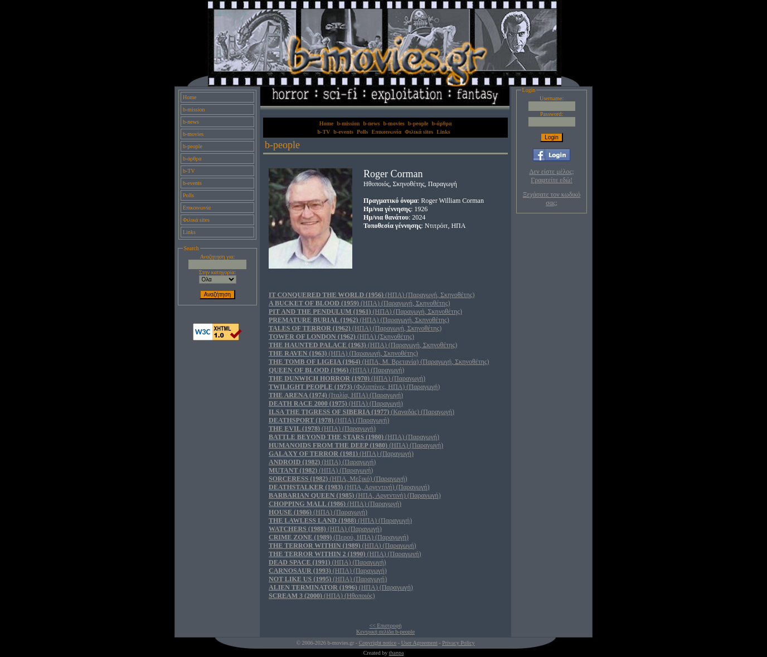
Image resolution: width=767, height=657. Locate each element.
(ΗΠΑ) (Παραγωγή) (336, 370)
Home (189, 97)
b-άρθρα (192, 158)
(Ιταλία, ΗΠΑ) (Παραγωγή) (336, 395)
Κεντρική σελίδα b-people (385, 632)
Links (189, 232)
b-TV (189, 171)
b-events (192, 183)
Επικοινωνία (197, 208)
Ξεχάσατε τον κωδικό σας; (551, 199)
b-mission (194, 109)
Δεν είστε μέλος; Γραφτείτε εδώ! (552, 176)
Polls (188, 195)
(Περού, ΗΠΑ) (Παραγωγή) (339, 537)
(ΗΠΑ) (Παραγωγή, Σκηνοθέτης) (371, 295)
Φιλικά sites (196, 220)
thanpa (396, 653)
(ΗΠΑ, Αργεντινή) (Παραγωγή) (349, 487)
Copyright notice (378, 643)
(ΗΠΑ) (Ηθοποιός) (322, 596)
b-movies (193, 134)
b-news (191, 122)
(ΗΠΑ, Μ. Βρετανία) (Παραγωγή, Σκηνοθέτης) (379, 362)
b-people (192, 146)
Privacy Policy (458, 643)
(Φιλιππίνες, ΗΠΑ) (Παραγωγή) (354, 387)
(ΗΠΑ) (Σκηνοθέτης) (341, 336)
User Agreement (419, 643)
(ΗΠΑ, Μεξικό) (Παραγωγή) (338, 479)
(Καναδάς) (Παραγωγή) (361, 412)
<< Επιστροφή (386, 625)
